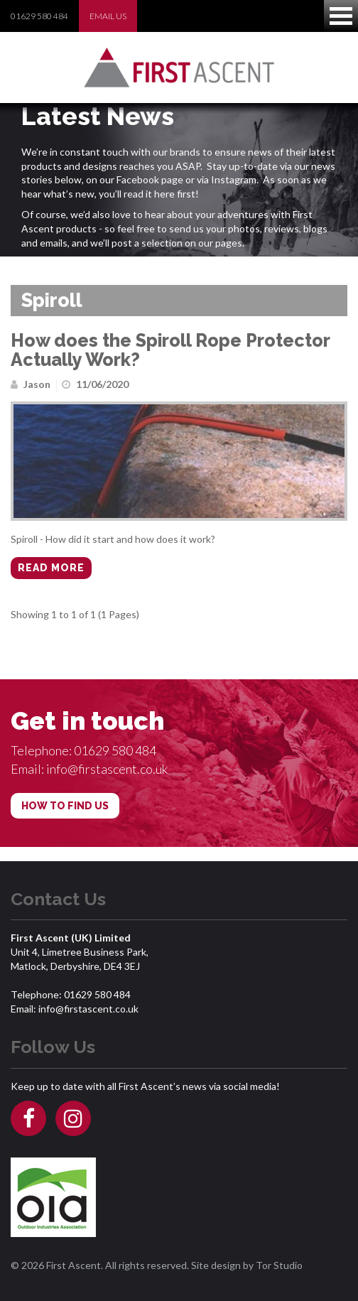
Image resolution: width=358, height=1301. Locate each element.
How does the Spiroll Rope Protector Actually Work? (170, 350)
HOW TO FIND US (65, 805)
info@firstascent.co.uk (107, 769)
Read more (51, 567)
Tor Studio (279, 1265)
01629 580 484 (39, 16)
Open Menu (341, 16)
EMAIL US (108, 16)
